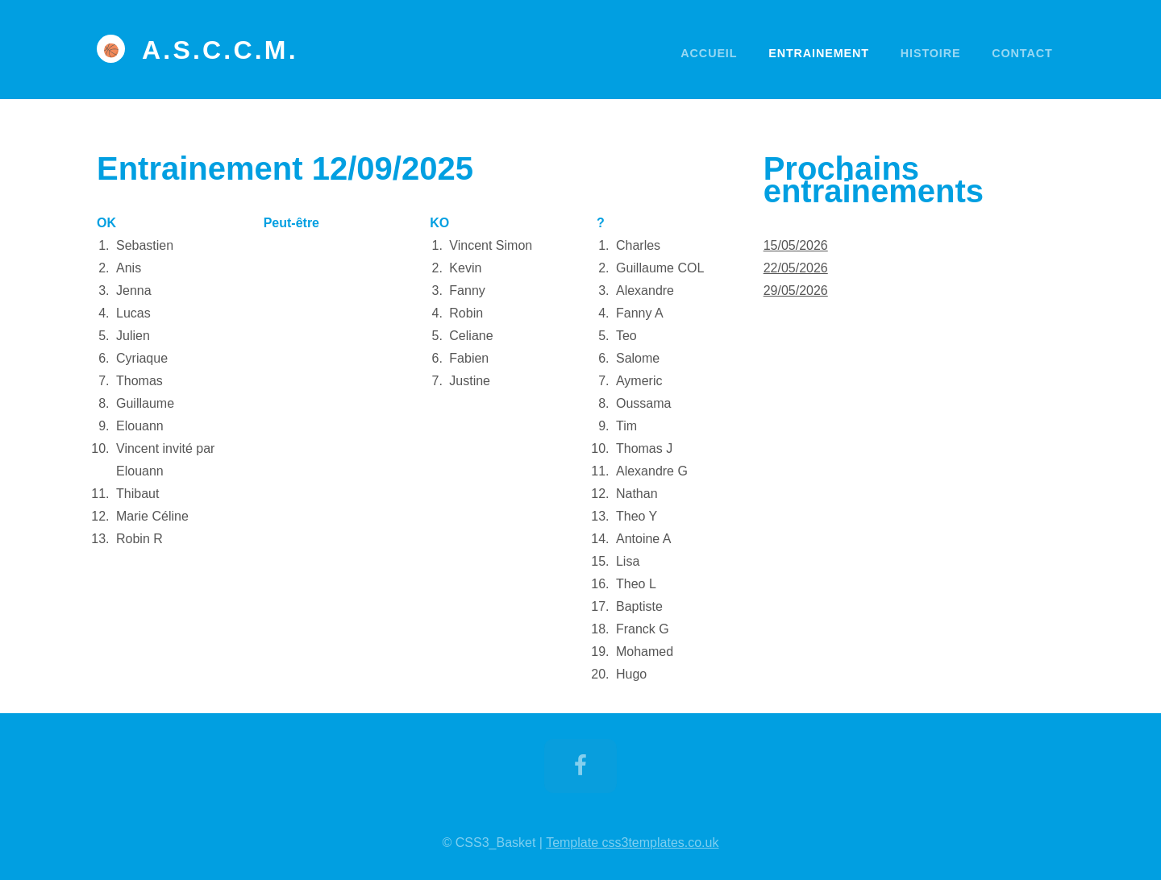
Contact (1022, 53)
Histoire (931, 53)
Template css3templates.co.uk (632, 842)
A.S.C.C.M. (220, 50)
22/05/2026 (796, 268)
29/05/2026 (796, 290)
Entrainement (818, 53)
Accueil (708, 53)
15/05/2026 (796, 245)
